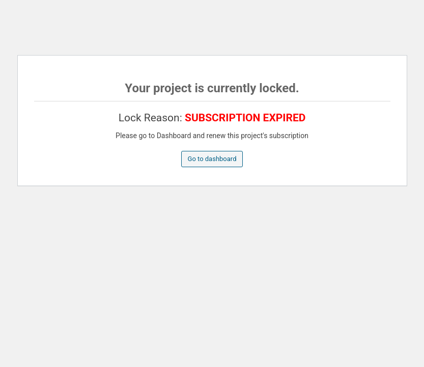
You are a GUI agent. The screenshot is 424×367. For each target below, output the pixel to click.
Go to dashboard (212, 159)
